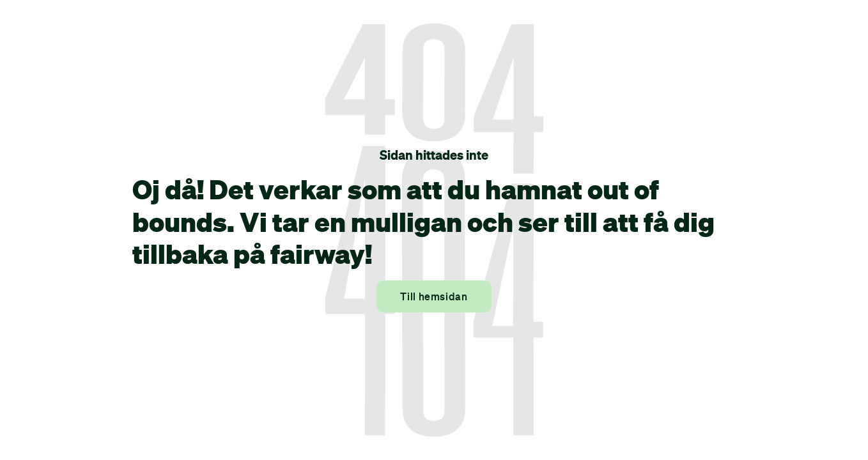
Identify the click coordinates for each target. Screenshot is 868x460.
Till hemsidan (433, 296)
